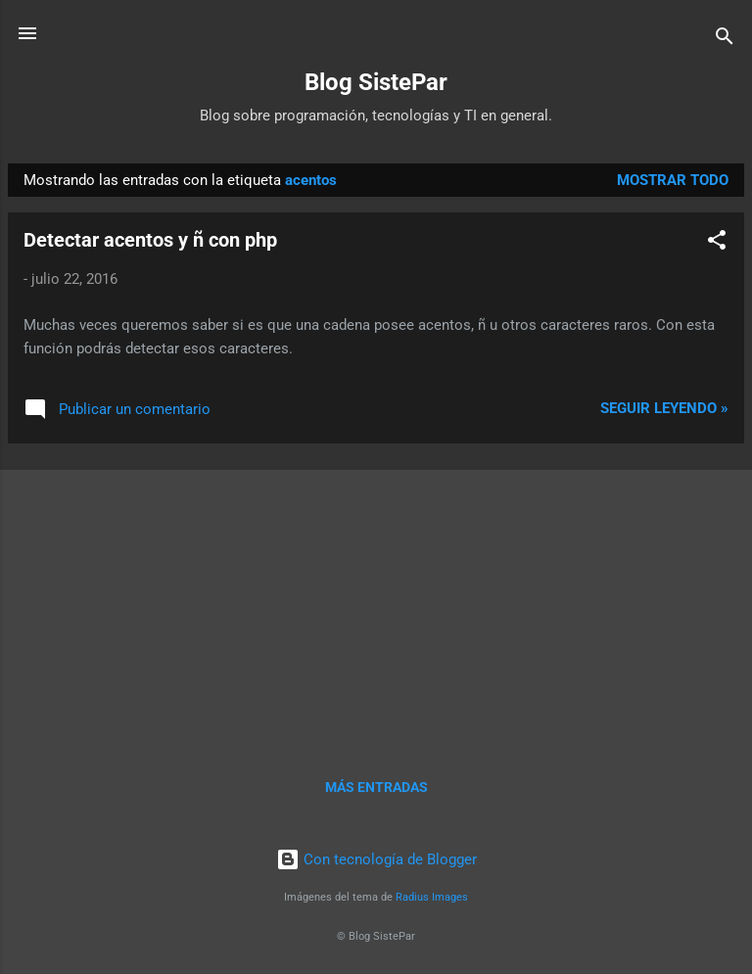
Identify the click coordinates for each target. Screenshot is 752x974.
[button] (716, 243)
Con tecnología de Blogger (376, 859)
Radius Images (432, 897)
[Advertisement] (376, 596)
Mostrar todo (672, 180)
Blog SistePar (376, 82)
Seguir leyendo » (664, 408)
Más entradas (376, 787)
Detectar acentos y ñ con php (150, 240)
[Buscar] (724, 40)
